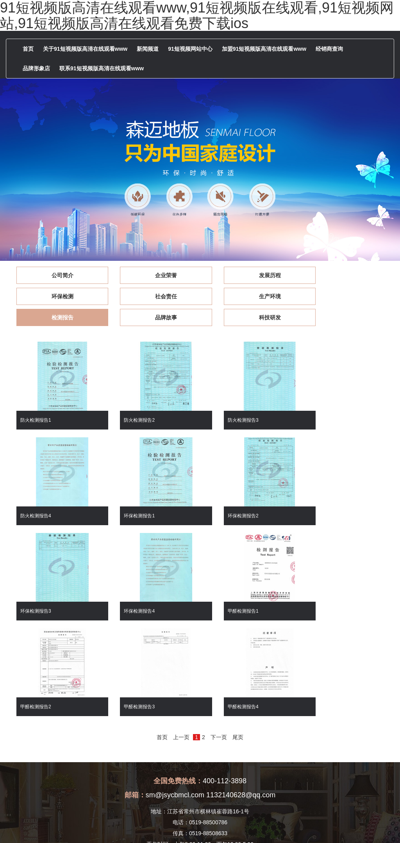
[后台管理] (308, 826)
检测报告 (247, 296)
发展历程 (247, 275)
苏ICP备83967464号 (246, 826)
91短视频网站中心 (190, 49)
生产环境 (153, 296)
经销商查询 (329, 49)
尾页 (237, 621)
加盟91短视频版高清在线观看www (264, 49)
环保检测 (342, 275)
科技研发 (58, 317)
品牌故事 (342, 296)
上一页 (181, 621)
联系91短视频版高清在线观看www (101, 68)
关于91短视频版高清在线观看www (85, 49)
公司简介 (58, 275)
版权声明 (284, 826)
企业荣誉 (153, 275)
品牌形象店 (36, 68)
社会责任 (58, 296)
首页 (28, 49)
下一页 (219, 621)
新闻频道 (148, 49)
